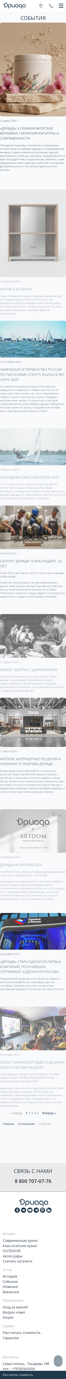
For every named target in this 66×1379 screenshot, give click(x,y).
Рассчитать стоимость (18, 1375)
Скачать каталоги (17, 1261)
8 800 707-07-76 (33, 1181)
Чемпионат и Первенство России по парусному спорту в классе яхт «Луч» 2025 (32, 387)
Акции (8, 1317)
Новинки (10, 1286)
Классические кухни (20, 1245)
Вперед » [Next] (49, 1113)
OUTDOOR (11, 1250)
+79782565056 (23, 1368)
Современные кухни (20, 1240)
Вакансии (11, 1292)
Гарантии (11, 1337)
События (10, 1281)
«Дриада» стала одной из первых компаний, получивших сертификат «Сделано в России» (30, 979)
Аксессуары (12, 1256)
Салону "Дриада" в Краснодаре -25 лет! (31, 576)
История (10, 1276)
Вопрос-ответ (14, 1312)
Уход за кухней (15, 1307)
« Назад (16, 1113)
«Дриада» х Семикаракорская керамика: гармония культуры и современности (29, 133)
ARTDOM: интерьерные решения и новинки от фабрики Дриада (30, 774)
